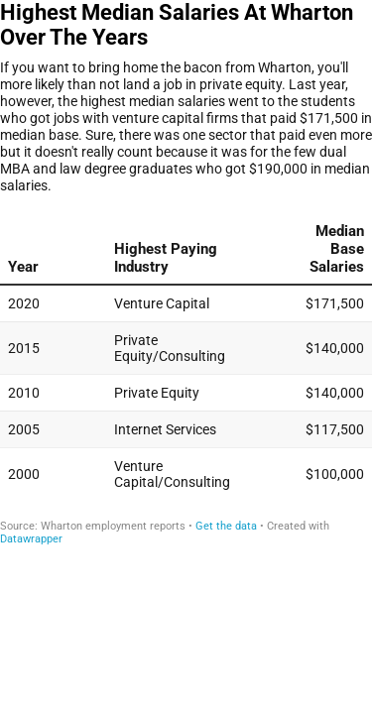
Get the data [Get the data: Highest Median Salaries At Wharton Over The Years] (226, 526)
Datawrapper (31, 539)
